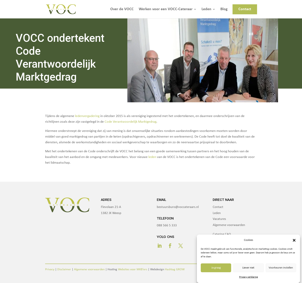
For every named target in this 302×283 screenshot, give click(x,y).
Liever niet (248, 267)
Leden (206, 9)
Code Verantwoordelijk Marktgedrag (130, 122)
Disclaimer (64, 269)
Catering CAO (222, 234)
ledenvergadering (87, 116)
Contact (244, 9)
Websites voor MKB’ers (132, 269)
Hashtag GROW (175, 269)
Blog (223, 9)
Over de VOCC (122, 9)
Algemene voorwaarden (229, 225)
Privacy (49, 269)
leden (152, 157)
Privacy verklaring (248, 277)
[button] (294, 240)
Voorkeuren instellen (281, 267)
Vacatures (219, 219)
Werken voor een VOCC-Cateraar (166, 9)
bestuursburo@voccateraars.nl (178, 207)
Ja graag (216, 267)
